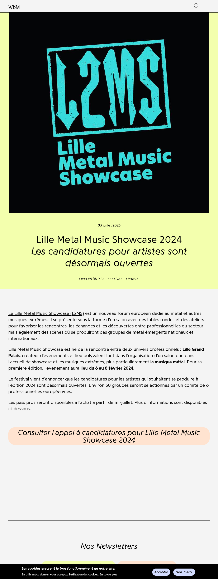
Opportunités (91, 279)
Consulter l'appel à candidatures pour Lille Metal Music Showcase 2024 (109, 436)
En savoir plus (108, 575)
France (132, 279)
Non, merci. (184, 572)
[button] (206, 6)
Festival (115, 279)
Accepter (161, 572)
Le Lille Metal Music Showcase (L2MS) (46, 313)
